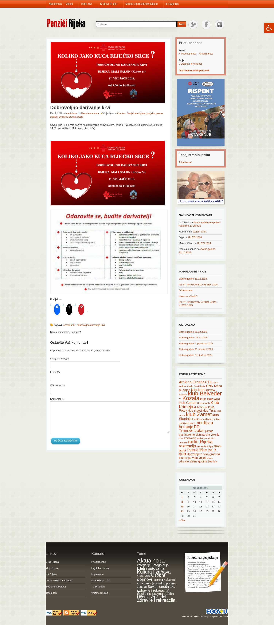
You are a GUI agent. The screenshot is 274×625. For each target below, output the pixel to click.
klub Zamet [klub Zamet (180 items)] (199, 414)
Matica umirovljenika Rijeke (143, 5)
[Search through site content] (136, 24)
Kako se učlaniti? (188, 296)
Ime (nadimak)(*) (59, 358)
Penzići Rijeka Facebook (59, 580)
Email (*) (55, 372)
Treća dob (51, 592)
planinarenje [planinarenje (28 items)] (187, 434)
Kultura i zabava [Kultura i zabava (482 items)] (154, 572)
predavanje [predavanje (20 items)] (190, 438)
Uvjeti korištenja (100, 568)
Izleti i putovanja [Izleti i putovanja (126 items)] (150, 568)
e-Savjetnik (172, 3)
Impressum (97, 574)
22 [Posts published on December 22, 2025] (182, 511)
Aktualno (121, 113)
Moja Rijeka (52, 568)
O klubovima (186, 290)
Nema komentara (90, 113)
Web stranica (57, 385)
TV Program (98, 586)
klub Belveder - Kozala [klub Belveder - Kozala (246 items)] (200, 395)
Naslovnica (55, 3)
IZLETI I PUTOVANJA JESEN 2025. (198, 284)
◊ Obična (184, 63)
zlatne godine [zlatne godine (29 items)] (198, 461)
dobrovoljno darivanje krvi (91, 325)
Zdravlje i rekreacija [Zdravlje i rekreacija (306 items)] (156, 600)
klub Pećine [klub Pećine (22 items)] (200, 407)
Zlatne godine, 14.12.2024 (193, 337)
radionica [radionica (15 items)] (210, 438)
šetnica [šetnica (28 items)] (212, 461)
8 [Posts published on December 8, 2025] (182, 502)
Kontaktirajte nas (100, 580)
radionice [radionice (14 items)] (183, 442)
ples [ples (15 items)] (181, 438)
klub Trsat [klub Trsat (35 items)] (209, 410)
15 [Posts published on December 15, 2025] (182, 506)
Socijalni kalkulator (56, 586)
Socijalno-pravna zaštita (71, 116)
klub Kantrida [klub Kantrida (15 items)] (203, 403)
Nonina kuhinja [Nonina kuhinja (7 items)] (144, 576)
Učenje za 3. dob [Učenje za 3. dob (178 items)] (152, 597)
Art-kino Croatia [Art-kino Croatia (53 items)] (192, 382)
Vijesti (71, 5)
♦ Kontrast (196, 63)
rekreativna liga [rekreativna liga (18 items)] (205, 446)
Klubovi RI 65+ (110, 5)
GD (183, 616)
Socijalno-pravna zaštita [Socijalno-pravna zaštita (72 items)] (155, 594)
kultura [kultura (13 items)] (217, 419)
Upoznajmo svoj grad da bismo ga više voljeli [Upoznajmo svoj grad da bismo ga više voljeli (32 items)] (199, 455)
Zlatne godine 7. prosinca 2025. (196, 343)
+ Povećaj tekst (187, 53)
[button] (269, 28)
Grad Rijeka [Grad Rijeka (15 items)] (200, 386)
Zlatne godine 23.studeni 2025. (196, 355)
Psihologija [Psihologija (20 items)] (159, 579)
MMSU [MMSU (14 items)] (193, 423)
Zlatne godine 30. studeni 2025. (196, 349)
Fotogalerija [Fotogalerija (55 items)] (160, 565)
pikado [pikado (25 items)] (209, 431)
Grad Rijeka (52, 561)
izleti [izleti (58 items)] (202, 390)
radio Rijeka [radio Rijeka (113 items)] (200, 441)
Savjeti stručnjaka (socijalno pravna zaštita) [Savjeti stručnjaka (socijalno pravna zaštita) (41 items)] (156, 583)
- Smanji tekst (205, 53)
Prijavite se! (185, 162)
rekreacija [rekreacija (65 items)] (187, 446)
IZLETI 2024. (200, 231)
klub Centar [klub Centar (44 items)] (188, 403)
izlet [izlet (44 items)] (194, 390)
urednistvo (71, 113)
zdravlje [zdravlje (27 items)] (184, 461)
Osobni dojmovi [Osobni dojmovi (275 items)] (151, 577)
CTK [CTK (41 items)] (208, 382)
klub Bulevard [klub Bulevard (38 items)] (210, 399)
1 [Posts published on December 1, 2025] (182, 497)
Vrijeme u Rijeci (99, 592)
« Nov (182, 520)
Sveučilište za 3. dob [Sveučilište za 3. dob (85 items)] (198, 452)
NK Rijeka (51, 574)
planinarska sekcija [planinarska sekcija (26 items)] (207, 434)
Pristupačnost (98, 561)
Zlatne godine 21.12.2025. (193, 278)
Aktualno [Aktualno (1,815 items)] (148, 560)
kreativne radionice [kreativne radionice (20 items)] (202, 419)
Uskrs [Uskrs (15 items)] (210, 458)
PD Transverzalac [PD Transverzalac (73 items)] (191, 429)
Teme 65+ (88, 5)
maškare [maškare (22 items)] (184, 423)
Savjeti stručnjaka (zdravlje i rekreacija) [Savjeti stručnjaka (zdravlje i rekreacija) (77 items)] (156, 588)
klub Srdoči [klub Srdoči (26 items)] (195, 410)
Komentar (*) (57, 398)
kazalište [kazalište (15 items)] (183, 394)
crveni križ (69, 325)
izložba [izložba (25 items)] (210, 390)
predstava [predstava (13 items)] (201, 438)
